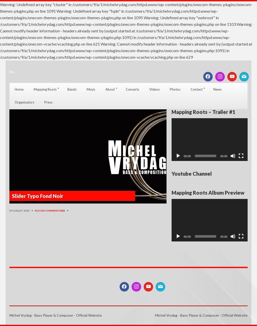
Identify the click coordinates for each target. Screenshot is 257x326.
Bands (72, 89)
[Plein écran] (241, 155)
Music (91, 89)
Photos (175, 89)
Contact (197, 89)
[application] (210, 139)
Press (48, 102)
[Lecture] (178, 155)
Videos (154, 89)
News (217, 89)
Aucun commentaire (50, 210)
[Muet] (232, 155)
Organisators (24, 102)
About (110, 89)
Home (19, 89)
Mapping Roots (45, 89)
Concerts (132, 89)
